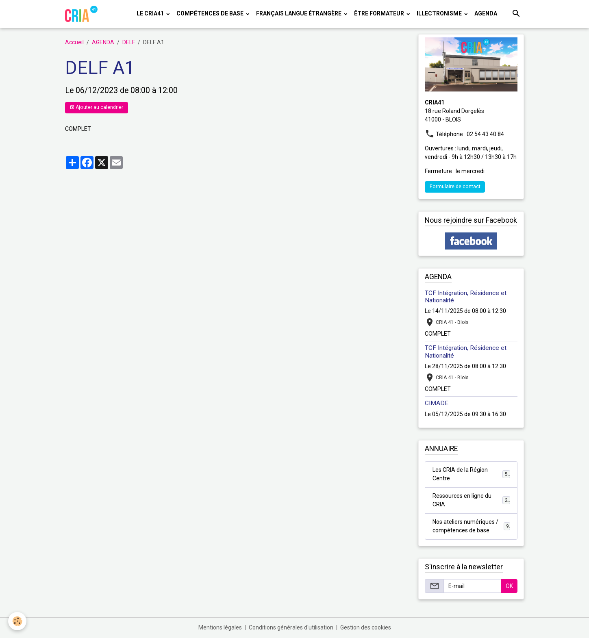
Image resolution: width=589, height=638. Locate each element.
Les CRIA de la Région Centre (471, 474)
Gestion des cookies (365, 627)
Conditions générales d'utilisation (291, 627)
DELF (128, 42)
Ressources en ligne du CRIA (471, 500)
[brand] (82, 14)
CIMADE (436, 403)
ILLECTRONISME (440, 13)
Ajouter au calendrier (96, 107)
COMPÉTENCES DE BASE (210, 13)
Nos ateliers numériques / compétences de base (471, 526)
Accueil (74, 42)
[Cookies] (17, 621)
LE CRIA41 (151, 13)
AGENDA (485, 13)
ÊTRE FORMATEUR (379, 13)
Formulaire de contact (455, 186)
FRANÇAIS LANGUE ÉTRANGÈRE (299, 13)
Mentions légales (220, 627)
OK (509, 586)
